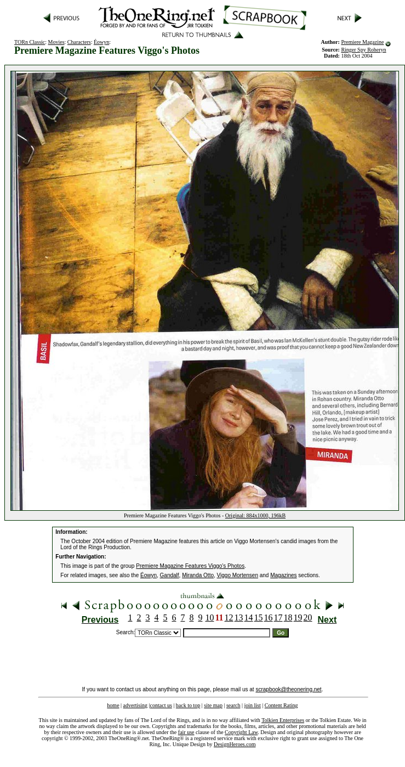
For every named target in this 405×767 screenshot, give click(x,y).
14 (248, 617)
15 (258, 617)
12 (229, 617)
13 (239, 617)
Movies (56, 42)
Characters (79, 42)
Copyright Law (241, 732)
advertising (135, 705)
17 (278, 617)
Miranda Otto (198, 575)
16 (268, 617)
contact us (161, 705)
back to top (188, 705)
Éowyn (101, 42)
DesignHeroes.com (234, 744)
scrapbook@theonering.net (288, 689)
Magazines (283, 575)
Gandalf (169, 575)
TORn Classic (29, 42)
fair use (186, 732)
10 (209, 617)
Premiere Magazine (362, 42)
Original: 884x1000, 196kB (255, 515)
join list (252, 705)
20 (308, 617)
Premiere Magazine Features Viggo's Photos (190, 566)
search (233, 705)
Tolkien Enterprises (282, 720)
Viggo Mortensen (237, 575)
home (113, 705)
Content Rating (281, 705)
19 (298, 617)
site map (213, 705)
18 (288, 617)
